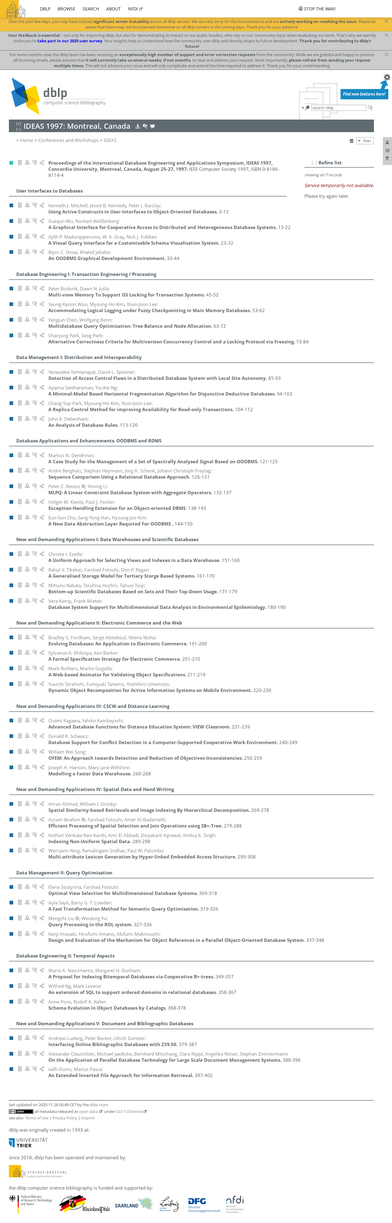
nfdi (133, 9)
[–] (314, 162)
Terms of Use (36, 1118)
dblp (45, 9)
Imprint (88, 1118)
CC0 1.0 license (129, 1111)
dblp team (99, 1104)
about (113, 9)
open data (88, 1111)
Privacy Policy (64, 1118)
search (91, 9)
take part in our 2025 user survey (69, 41)
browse (66, 9)
